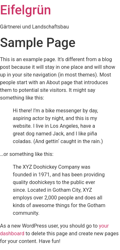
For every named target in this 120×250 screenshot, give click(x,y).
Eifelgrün (25, 10)
